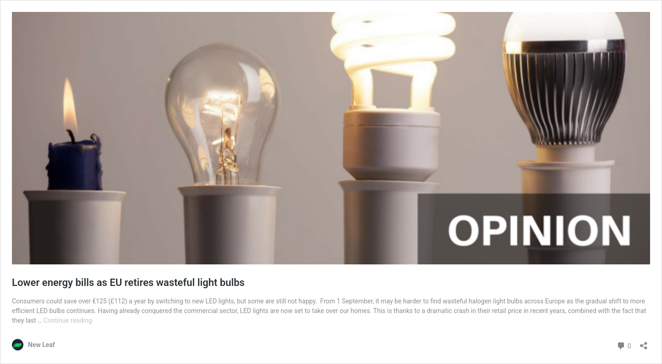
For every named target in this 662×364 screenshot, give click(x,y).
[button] (331, 138)
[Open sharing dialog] (643, 343)
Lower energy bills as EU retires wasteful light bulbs (128, 282)
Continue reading (68, 320)
